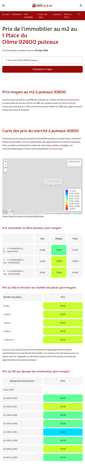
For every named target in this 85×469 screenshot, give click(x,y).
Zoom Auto (7, 216)
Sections (18, 216)
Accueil (5, 14)
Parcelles (28, 216)
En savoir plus (55, 148)
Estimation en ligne (42, 69)
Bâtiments (39, 216)
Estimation (16, 14)
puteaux (57, 14)
